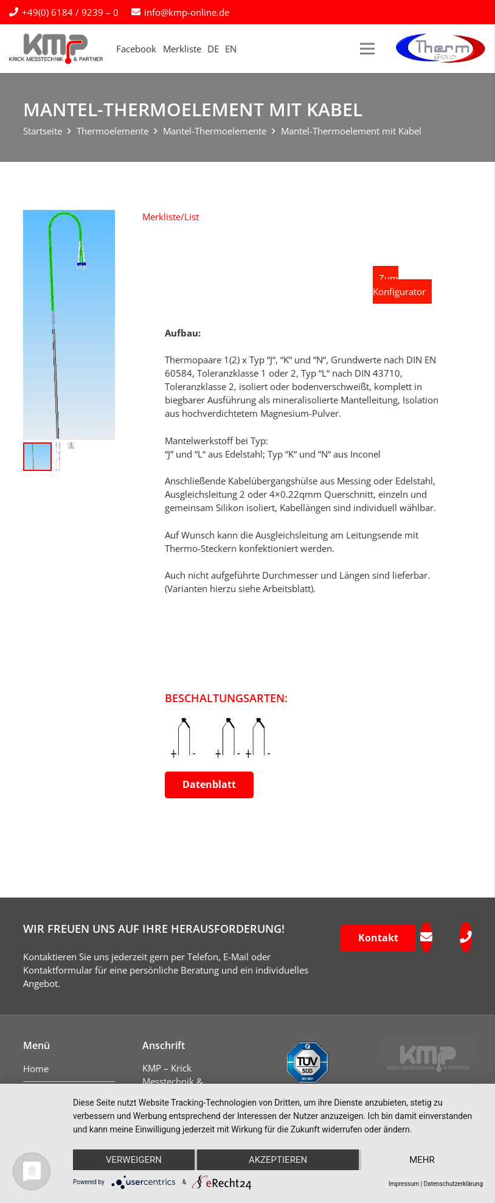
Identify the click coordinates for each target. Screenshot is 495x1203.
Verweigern (134, 1159)
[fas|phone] (466, 937)
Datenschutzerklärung (453, 1183)
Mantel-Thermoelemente (214, 131)
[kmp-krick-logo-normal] (56, 48)
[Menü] (367, 48)
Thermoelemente (112, 131)
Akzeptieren (278, 1159)
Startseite (42, 131)
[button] (170, 216)
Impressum (404, 1183)
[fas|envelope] (426, 937)
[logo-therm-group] (440, 48)
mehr (422, 1159)
